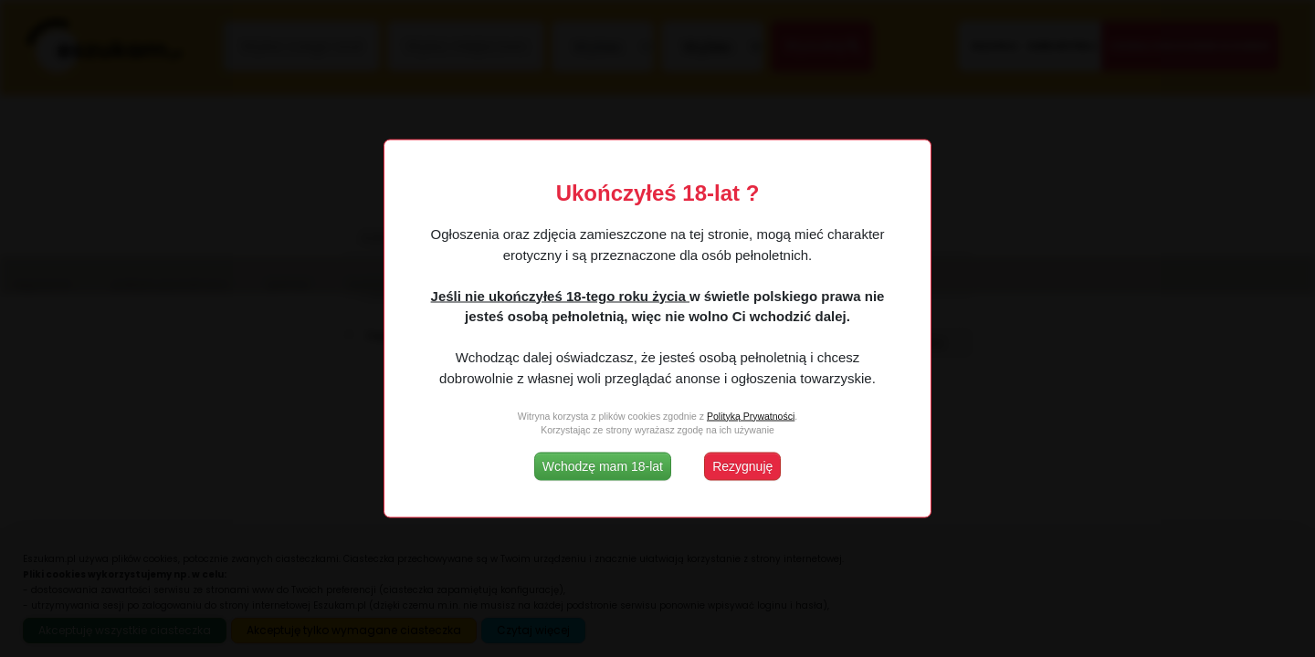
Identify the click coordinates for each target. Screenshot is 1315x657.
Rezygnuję (742, 466)
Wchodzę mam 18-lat (602, 466)
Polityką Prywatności (750, 415)
